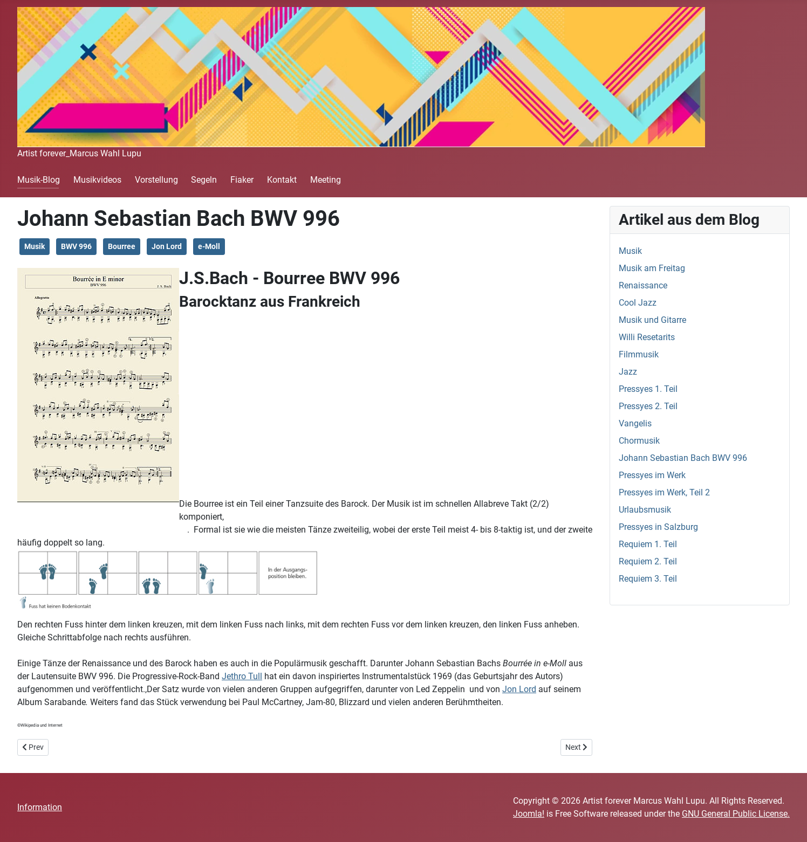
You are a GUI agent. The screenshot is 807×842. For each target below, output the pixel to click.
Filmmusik (639, 354)
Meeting (325, 180)
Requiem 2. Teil (648, 561)
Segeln (204, 180)
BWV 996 (76, 246)
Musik (34, 246)
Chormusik (639, 441)
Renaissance (643, 285)
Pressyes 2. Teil (648, 406)
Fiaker (242, 180)
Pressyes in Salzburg (658, 527)
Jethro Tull (242, 676)
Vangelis (635, 423)
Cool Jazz (637, 303)
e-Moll (209, 246)
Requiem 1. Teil (648, 544)
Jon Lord (167, 246)
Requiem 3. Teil (648, 579)
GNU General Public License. (736, 814)
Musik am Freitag (652, 268)
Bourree (121, 246)
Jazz (628, 372)
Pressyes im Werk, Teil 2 (664, 492)
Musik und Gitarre (652, 320)
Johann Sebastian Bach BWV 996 (683, 458)
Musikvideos (97, 180)
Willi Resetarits (647, 337)
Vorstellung (156, 180)
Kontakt (282, 180)
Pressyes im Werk (652, 475)
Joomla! (528, 814)
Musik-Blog (38, 180)
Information (39, 807)
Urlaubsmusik (645, 510)
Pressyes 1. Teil (648, 389)
